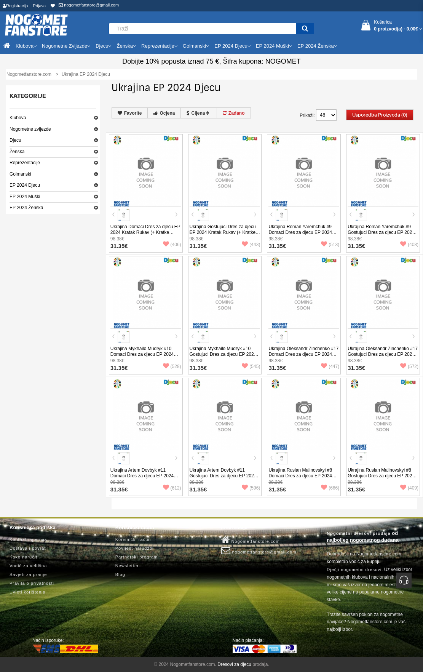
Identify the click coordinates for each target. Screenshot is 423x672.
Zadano (234, 113)
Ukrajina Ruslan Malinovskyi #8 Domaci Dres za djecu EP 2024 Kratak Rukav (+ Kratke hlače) (300, 475)
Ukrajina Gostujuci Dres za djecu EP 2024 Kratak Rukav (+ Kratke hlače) (223, 232)
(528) (172, 366)
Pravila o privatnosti (32, 583)
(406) (172, 245)
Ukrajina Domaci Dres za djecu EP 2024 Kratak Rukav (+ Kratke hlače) (145, 232)
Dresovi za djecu (234, 664)
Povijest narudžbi (134, 548)
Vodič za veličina (28, 565)
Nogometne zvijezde (30, 129)
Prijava (39, 5)
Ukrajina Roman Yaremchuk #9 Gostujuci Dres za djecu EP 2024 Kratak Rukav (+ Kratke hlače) (381, 232)
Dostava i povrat (28, 548)
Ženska (17, 151)
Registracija (15, 5)
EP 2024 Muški (25, 196)
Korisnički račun (133, 539)
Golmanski (20, 174)
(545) (251, 366)
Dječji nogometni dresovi (354, 569)
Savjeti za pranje (28, 574)
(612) (172, 488)
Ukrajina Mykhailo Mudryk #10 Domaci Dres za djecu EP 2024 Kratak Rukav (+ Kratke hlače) (142, 354)
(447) (330, 366)
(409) (409, 488)
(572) (409, 366)
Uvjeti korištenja (28, 592)
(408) (409, 245)
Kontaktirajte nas (28, 539)
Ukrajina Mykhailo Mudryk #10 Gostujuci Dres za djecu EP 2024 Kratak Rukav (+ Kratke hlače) (223, 354)
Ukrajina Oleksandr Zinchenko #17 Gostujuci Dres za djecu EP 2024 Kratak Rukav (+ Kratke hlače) (383, 354)
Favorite (130, 113)
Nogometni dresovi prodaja (358, 533)
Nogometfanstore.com (250, 539)
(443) (251, 245)
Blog (120, 574)
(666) (330, 488)
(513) (330, 245)
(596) (251, 488)
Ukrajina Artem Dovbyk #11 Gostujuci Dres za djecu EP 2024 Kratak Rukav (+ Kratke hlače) (223, 475)
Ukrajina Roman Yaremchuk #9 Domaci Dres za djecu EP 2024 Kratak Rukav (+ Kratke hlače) (300, 232)
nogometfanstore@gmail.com (89, 5)
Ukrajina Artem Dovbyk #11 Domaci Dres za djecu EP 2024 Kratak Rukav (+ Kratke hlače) (142, 475)
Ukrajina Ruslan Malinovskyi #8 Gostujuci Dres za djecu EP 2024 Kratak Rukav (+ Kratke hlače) (381, 475)
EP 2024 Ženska (26, 207)
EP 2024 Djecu (25, 185)
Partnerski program (136, 557)
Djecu (15, 140)
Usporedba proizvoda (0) (379, 115)
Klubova (18, 117)
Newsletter (127, 565)
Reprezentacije (25, 162)
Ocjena (164, 113)
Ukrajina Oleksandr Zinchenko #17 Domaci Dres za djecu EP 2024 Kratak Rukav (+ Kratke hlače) (303, 354)
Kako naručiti (24, 557)
